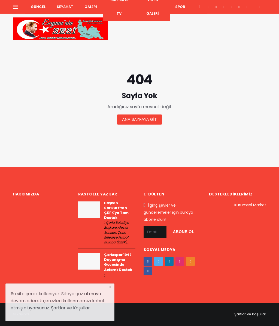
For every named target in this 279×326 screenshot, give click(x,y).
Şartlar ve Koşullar (250, 314)
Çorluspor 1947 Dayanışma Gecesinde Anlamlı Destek (118, 262)
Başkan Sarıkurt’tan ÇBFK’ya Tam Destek (116, 210)
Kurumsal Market (250, 205)
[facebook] (208, 6)
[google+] (224, 6)
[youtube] (239, 6)
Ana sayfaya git (139, 119)
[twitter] (216, 6)
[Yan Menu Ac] (15, 7)
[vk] (246, 6)
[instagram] (231, 6)
